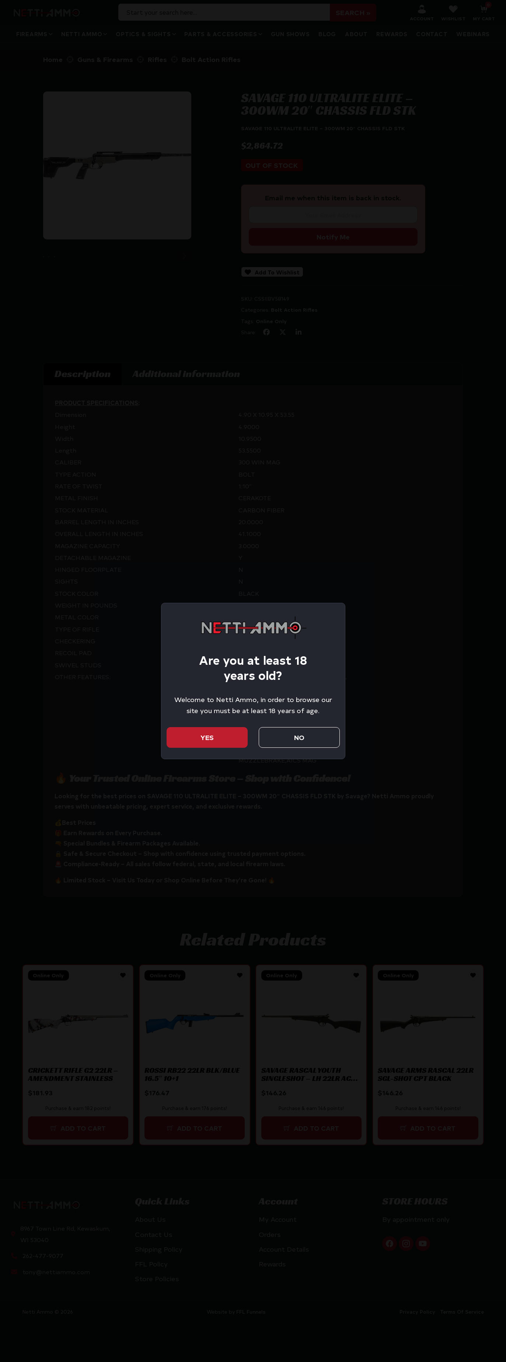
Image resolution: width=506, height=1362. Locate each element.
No (299, 737)
